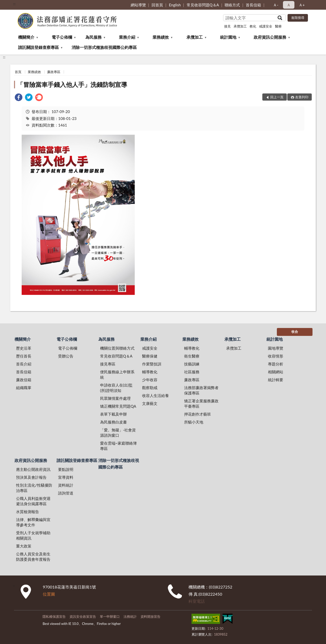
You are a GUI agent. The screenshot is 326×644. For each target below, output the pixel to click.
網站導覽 (138, 5)
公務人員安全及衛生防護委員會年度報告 (33, 556)
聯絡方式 (232, 5)
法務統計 (130, 616)
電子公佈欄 (62, 37)
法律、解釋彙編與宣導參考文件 (33, 522)
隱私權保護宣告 (54, 616)
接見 (227, 26)
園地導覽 (275, 348)
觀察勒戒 (149, 387)
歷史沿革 (23, 348)
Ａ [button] (289, 5)
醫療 (278, 26)
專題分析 (275, 364)
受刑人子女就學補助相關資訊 (33, 535)
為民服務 (93, 37)
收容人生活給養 (155, 395)
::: (14, 4)
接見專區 (107, 364)
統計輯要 (275, 379)
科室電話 (196, 601)
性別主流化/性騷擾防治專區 (34, 488)
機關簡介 (26, 37)
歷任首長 (23, 356)
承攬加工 (240, 26)
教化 (253, 26)
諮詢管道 (65, 493)
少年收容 (149, 379)
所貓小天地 (193, 422)
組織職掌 (23, 387)
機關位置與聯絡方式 (117, 348)
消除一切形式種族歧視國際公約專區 (104, 47)
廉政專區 (53, 72)
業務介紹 (127, 37)
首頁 (18, 72)
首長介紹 (23, 364)
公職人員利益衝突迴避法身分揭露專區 (33, 501)
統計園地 (228, 37)
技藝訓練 (191, 364)
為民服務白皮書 (113, 422)
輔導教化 (149, 371)
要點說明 (65, 469)
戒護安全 (265, 26)
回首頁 (157, 5)
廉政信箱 (23, 379)
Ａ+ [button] (302, 5)
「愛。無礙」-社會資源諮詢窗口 (118, 432)
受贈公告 (65, 356)
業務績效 (161, 37)
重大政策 (23, 546)
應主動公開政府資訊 (33, 469)
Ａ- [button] (275, 5)
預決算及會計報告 (31, 477)
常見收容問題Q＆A (203, 5)
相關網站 (275, 371)
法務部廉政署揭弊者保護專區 (201, 390)
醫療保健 (149, 356)
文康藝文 (149, 403)
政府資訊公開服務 (270, 37)
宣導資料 (65, 477)
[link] (18, 97)
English (175, 5)
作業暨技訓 (151, 364)
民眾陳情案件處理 (115, 398)
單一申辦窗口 (110, 616)
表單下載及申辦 (113, 414)
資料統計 (65, 485)
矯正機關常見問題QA (118, 406)
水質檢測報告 (27, 511)
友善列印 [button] (301, 97)
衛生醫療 (191, 356)
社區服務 (191, 371)
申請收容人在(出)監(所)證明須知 (116, 388)
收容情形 (275, 356)
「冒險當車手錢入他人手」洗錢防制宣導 (72, 84)
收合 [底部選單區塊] (294, 332)
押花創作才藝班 (197, 414)
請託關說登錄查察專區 (38, 47)
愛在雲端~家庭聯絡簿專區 (118, 446)
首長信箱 (253, 5)
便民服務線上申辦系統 (117, 374)
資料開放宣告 (150, 616)
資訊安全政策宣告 (83, 616)
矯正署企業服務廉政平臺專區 (201, 403)
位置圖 (49, 594)
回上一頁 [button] (276, 97)
